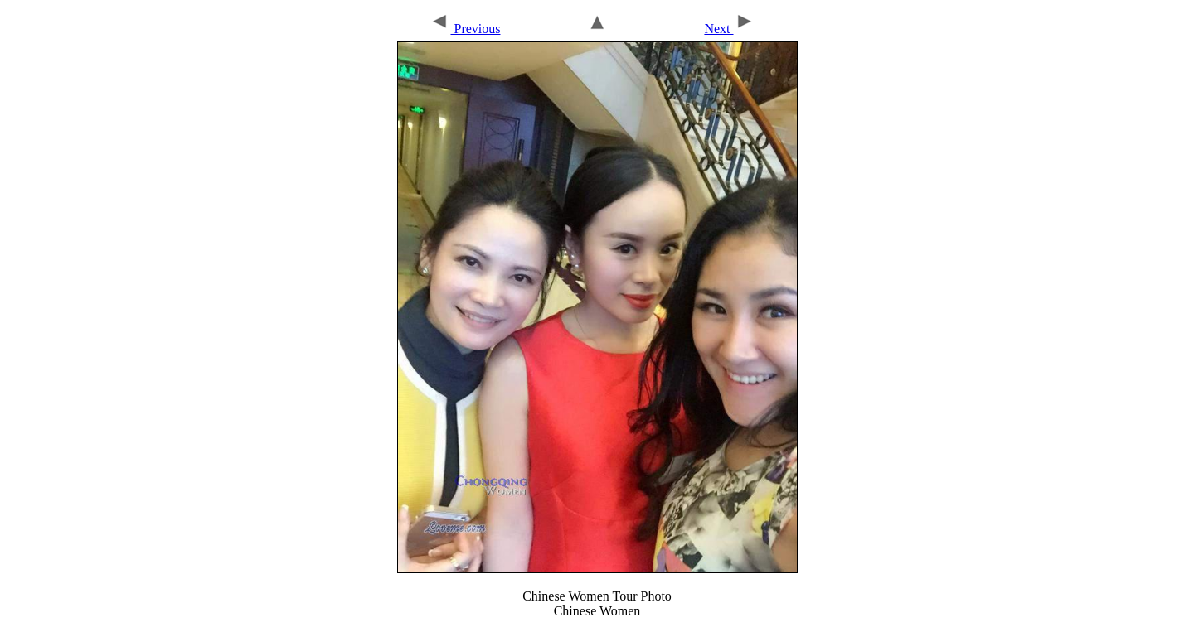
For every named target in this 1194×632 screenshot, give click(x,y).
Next (729, 29)
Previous (465, 29)
